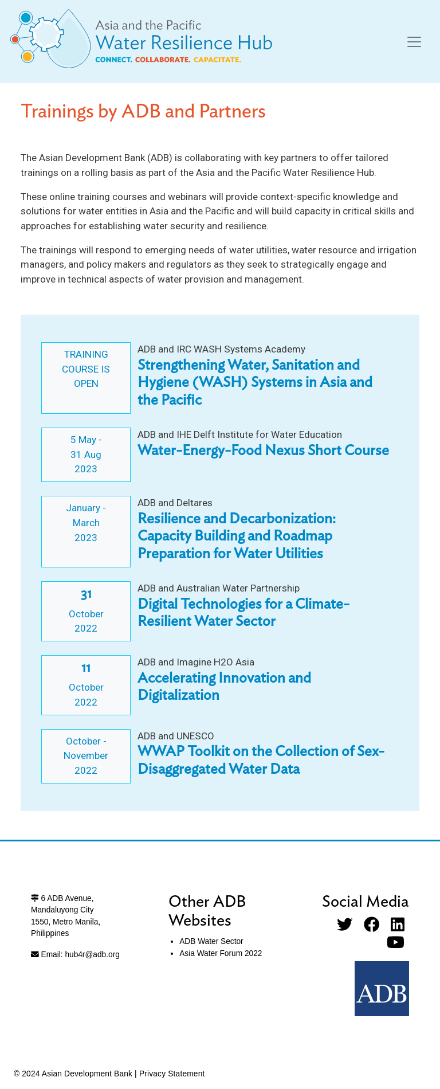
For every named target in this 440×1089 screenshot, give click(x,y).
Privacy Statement (172, 1074)
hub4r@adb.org (92, 954)
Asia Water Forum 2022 (220, 953)
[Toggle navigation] (414, 42)
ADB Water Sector (211, 941)
